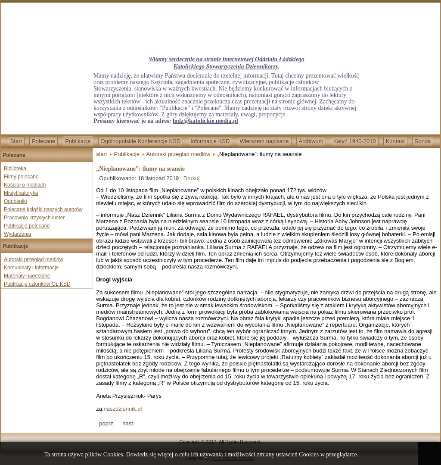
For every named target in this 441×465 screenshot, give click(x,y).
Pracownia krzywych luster (34, 218)
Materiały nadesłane (27, 276)
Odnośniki (15, 201)
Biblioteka (15, 168)
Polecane (43, 141)
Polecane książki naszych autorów (43, 209)
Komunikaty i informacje (31, 268)
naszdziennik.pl (123, 409)
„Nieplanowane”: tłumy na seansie (140, 168)
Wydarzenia (17, 234)
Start (16, 141)
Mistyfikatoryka (21, 193)
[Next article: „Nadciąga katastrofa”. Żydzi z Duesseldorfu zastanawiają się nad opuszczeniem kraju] (128, 423)
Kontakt (395, 141)
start (101, 154)
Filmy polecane (21, 177)
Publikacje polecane (27, 226)
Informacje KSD (210, 141)
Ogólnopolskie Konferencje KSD (141, 141)
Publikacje (77, 141)
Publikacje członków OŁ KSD (37, 284)
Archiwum (311, 141)
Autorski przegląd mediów (33, 259)
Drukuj (191, 178)
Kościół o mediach (25, 185)
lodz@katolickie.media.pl (205, 121)
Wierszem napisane (264, 141)
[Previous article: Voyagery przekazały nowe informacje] (107, 423)
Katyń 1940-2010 (354, 141)
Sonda (423, 141)
